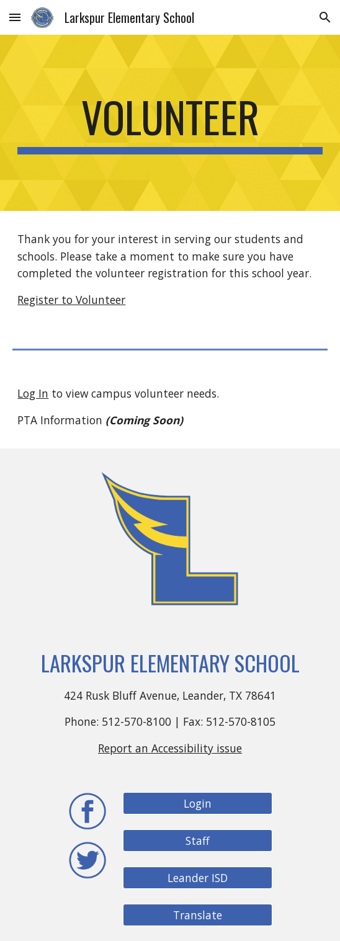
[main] (169, 122)
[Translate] (197, 915)
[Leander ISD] (197, 878)
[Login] (197, 803)
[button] (15, 17)
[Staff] (197, 840)
